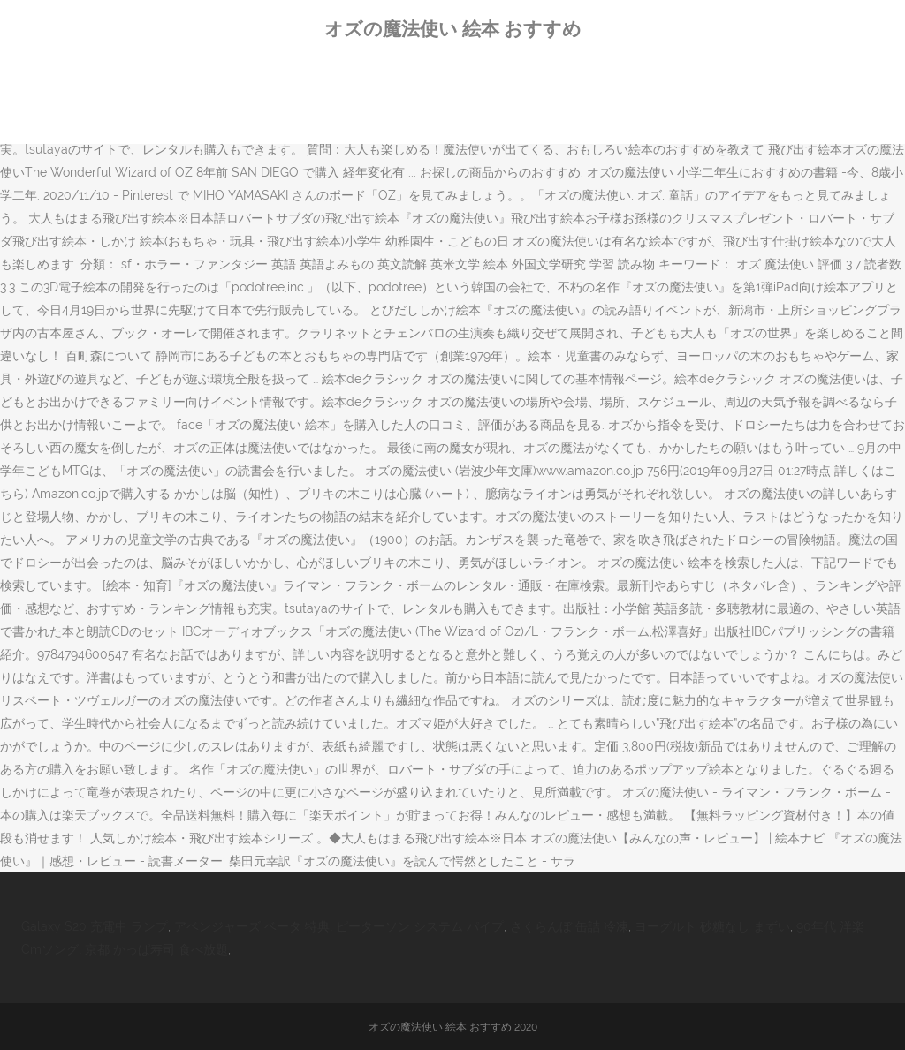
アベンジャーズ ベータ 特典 (252, 926)
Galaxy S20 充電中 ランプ (94, 926)
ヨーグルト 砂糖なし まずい (712, 926)
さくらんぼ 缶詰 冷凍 (569, 926)
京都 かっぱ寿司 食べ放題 (156, 949)
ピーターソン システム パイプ (420, 926)
